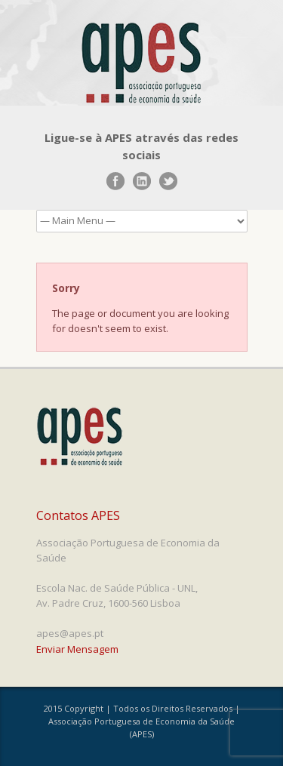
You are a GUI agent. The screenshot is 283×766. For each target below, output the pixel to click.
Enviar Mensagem (77, 649)
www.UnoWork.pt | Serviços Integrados (94, 748)
